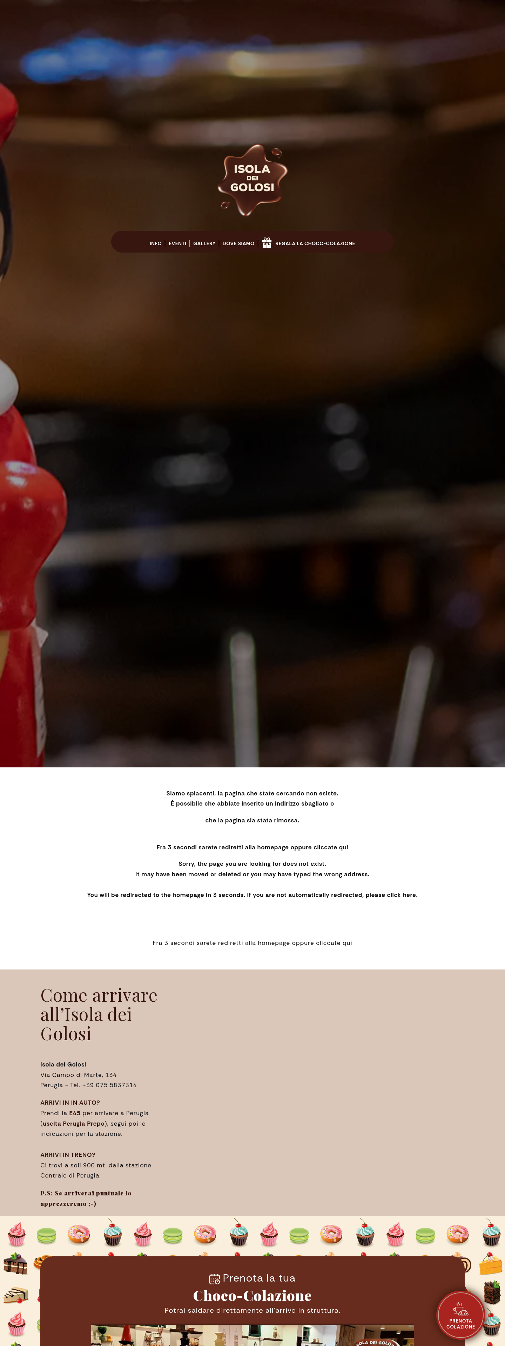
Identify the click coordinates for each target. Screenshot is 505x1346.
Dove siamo (239, 243)
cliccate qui (331, 847)
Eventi (177, 243)
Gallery (204, 243)
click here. (402, 895)
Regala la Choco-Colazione (308, 241)
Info (156, 243)
